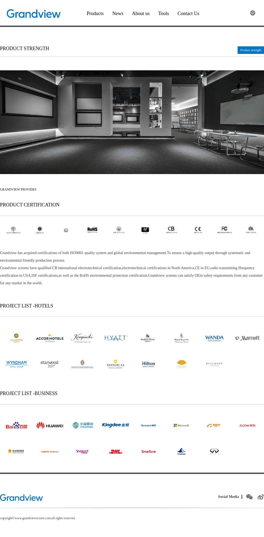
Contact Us (188, 13)
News (117, 13)
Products (95, 13)
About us (141, 13)
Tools (163, 13)
